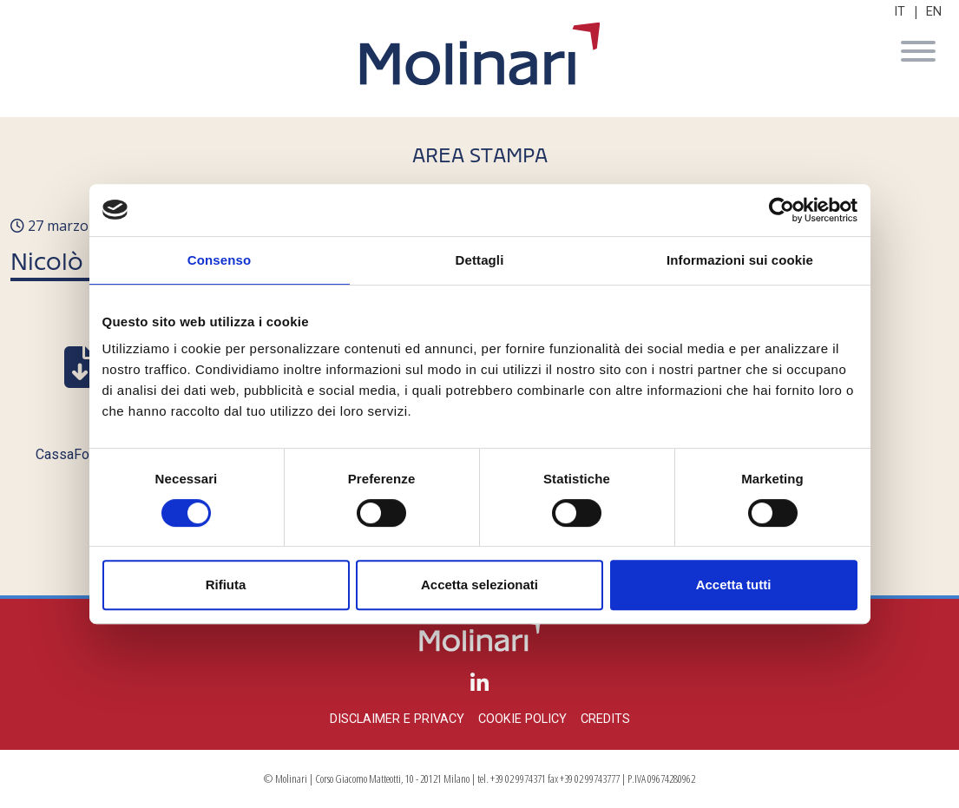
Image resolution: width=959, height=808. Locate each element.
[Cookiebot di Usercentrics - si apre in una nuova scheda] (781, 210)
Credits (605, 719)
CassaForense (80, 454)
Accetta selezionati (479, 584)
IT (899, 11)
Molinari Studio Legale (480, 54)
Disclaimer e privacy (397, 719)
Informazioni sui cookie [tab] (740, 260)
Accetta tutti (734, 584)
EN (934, 11)
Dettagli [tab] (480, 260)
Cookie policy (522, 719)
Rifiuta (226, 584)
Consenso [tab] (219, 260)
